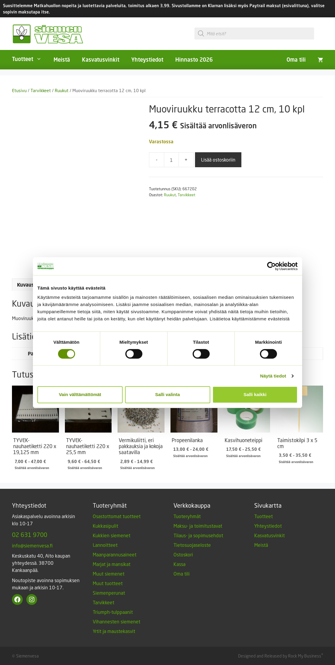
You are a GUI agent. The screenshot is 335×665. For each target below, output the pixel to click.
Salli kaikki (255, 394)
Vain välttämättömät (80, 394)
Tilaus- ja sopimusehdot (198, 535)
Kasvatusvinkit (100, 59)
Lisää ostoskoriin (218, 159)
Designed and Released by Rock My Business (279, 655)
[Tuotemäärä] (171, 159)
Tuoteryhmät (187, 516)
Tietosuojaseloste (192, 545)
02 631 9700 (29, 534)
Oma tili (296, 59)
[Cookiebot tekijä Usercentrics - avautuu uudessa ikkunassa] (271, 265)
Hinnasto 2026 (194, 59)
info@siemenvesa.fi (32, 545)
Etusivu (19, 90)
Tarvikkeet (41, 90)
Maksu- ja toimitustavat (197, 526)
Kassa (179, 564)
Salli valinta (167, 394)
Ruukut (61, 90)
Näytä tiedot (273, 375)
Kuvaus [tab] (25, 285)
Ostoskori (183, 554)
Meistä (62, 59)
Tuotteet (30, 59)
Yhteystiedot (147, 59)
